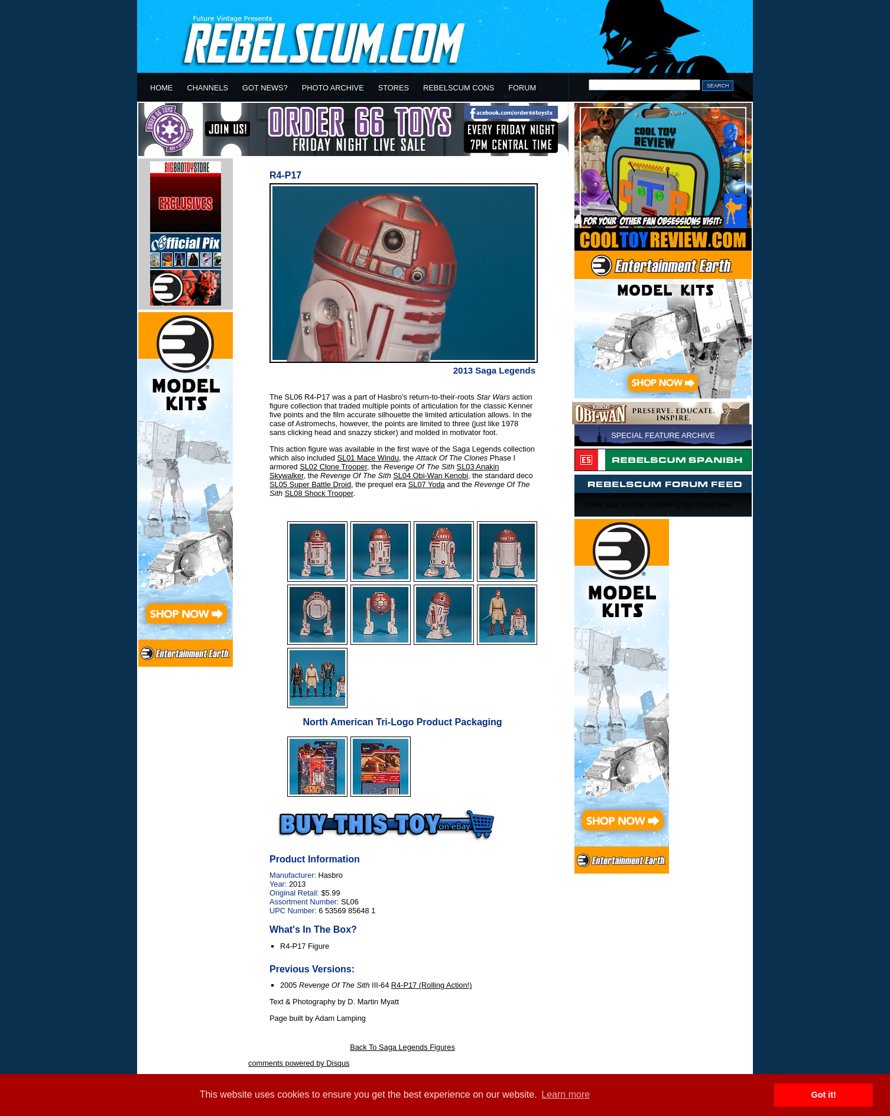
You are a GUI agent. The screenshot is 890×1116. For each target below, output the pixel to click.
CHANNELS (207, 87)
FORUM (522, 87)
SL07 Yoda (426, 484)
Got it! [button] (823, 1094)
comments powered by (298, 1063)
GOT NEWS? (265, 87)
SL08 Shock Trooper (319, 493)
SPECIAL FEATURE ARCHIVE (663, 435)
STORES (393, 87)
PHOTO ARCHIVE (333, 87)
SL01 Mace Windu (368, 457)
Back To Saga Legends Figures (402, 1047)
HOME (161, 87)
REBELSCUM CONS (458, 87)
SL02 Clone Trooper (333, 466)
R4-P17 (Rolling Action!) (431, 985)
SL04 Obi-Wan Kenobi (430, 475)
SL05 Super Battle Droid (310, 484)
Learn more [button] (565, 1094)
